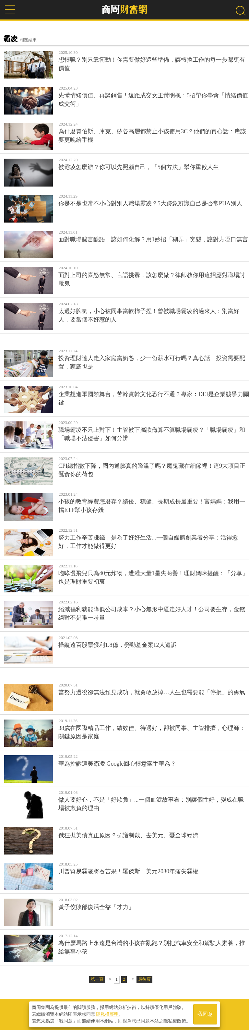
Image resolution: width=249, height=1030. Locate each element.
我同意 (205, 1014)
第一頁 (97, 979)
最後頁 (144, 979)
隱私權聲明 (107, 1014)
